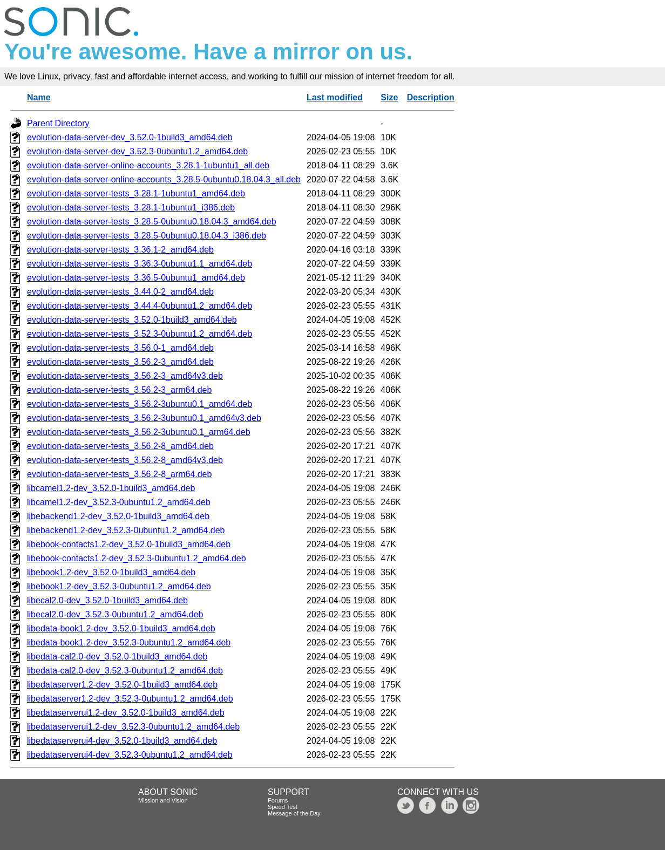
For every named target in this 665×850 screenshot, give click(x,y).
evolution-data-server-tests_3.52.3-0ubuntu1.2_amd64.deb (139, 333)
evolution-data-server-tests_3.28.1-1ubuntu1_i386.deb (131, 207)
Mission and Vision (163, 800)
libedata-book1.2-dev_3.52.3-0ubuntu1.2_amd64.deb (128, 642)
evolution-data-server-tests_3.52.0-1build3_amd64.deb (132, 319)
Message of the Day (294, 813)
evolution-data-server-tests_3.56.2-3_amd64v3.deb (125, 375)
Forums (278, 800)
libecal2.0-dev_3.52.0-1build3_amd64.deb (107, 600)
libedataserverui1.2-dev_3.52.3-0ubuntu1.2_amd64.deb (133, 726)
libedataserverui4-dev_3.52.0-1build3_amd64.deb (122, 740)
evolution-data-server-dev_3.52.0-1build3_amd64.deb (130, 137)
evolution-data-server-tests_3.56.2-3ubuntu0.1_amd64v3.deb (144, 418)
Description (430, 97)
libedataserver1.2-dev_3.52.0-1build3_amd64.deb (122, 684)
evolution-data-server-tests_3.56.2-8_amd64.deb (120, 446)
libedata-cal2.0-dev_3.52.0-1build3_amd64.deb (117, 656)
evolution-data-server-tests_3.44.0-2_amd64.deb (120, 291)
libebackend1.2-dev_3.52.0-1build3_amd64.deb (118, 516)
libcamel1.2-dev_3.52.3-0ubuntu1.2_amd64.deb (119, 502)
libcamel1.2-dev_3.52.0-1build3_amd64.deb (111, 488)
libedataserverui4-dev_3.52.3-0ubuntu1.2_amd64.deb (130, 754)
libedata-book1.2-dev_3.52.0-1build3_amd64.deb (121, 628)
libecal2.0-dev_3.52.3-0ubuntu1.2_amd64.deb (115, 614)
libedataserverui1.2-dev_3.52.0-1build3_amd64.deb (126, 712)
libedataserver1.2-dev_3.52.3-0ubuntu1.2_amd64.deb (130, 698)
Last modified (335, 97)
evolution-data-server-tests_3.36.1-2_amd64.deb (120, 249)
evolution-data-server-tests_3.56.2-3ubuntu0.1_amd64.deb (139, 404)
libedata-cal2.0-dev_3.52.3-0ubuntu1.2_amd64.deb (125, 670)
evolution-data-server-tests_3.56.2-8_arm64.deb (119, 474)
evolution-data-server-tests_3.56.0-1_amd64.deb (120, 347)
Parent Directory (58, 123)
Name (39, 97)
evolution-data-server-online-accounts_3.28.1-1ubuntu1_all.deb (148, 165)
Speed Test (282, 807)
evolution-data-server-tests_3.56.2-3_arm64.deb (119, 390)
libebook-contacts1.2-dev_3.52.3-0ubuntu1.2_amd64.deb (136, 558)
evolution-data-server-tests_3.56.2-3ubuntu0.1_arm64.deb (138, 432)
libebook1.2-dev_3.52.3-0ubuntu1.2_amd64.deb (119, 586)
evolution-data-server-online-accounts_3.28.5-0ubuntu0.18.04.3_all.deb (164, 179)
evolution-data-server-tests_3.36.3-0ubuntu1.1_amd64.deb (139, 263)
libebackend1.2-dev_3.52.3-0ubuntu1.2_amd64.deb (126, 530)
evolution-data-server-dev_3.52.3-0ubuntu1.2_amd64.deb (137, 151)
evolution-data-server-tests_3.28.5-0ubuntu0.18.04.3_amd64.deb (151, 221)
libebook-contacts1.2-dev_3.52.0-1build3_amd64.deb (128, 544)
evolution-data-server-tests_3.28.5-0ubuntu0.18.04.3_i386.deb (146, 235)
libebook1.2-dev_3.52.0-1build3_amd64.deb (111, 572)
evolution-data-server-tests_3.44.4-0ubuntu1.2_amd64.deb (139, 305)
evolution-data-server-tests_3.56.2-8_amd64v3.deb (125, 460)
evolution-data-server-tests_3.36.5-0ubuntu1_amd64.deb (136, 277)
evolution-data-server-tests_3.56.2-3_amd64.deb (120, 361)
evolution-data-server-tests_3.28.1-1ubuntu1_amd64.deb (136, 193)
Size (389, 97)
